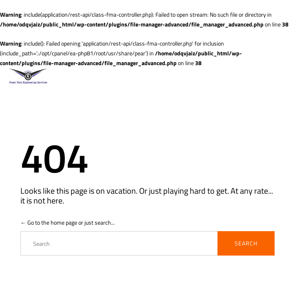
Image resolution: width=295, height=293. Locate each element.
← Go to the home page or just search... (67, 222)
